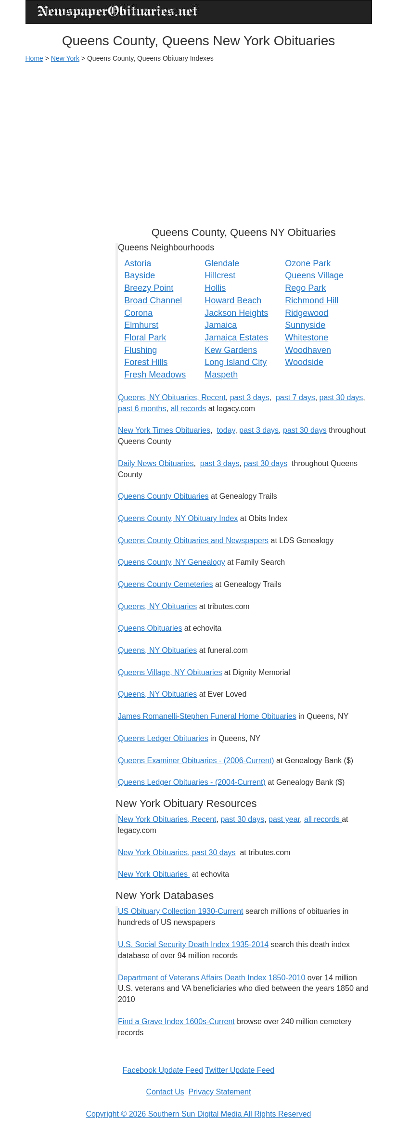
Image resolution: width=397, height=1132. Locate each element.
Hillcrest (220, 275)
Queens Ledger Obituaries (163, 738)
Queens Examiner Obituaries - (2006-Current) (196, 760)
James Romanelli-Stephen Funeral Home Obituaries (207, 716)
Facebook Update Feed (163, 1070)
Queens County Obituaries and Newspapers (193, 540)
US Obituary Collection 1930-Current (180, 911)
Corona (138, 313)
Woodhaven (308, 350)
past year (284, 819)
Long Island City (236, 362)
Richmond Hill (311, 300)
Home (34, 58)
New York (65, 58)
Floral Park (145, 337)
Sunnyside (305, 325)
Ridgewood (306, 313)
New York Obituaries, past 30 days (177, 852)
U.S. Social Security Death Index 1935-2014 (193, 944)
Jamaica (221, 325)
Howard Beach (233, 300)
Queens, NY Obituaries (157, 606)
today (226, 430)
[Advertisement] (199, 140)
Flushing (140, 350)
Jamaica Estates (236, 337)
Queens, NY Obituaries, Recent (172, 397)
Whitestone (306, 337)
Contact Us (165, 1092)
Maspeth (221, 374)
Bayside (139, 275)
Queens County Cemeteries (165, 584)
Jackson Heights (236, 313)
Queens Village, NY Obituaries (170, 672)
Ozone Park (308, 263)
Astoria (137, 263)
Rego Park (305, 288)
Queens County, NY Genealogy (171, 562)
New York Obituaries (154, 874)
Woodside (304, 362)
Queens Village (314, 275)
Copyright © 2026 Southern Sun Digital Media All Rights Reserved (198, 1114)
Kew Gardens (231, 350)
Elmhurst (141, 325)
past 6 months (142, 408)
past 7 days (295, 397)
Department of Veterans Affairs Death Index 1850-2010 (211, 978)
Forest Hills (145, 362)
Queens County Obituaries (163, 496)
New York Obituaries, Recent (167, 819)
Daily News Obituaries (155, 463)
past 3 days (249, 397)
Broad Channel (153, 300)
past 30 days (341, 397)
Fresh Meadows (155, 374)
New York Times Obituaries (164, 430)
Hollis (215, 288)
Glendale (222, 263)
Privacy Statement (220, 1092)
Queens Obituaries (150, 628)
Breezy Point (148, 288)
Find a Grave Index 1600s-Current (176, 1021)
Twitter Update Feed (239, 1070)
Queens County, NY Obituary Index (178, 518)
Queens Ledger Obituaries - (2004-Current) (192, 782)
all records (188, 408)
